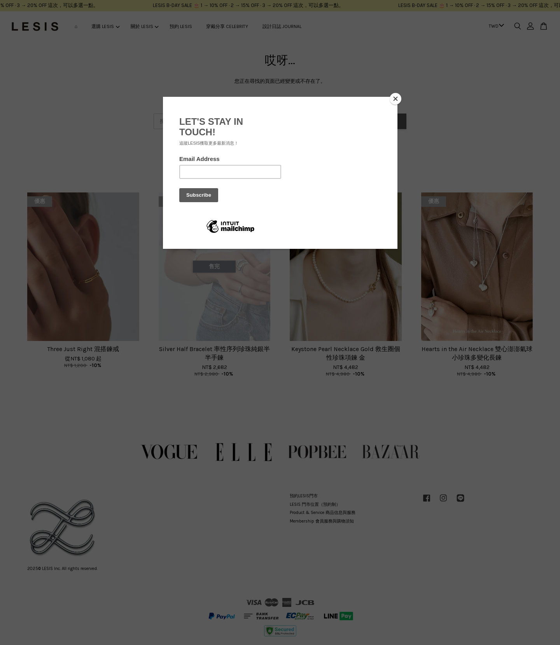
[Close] (395, 99)
